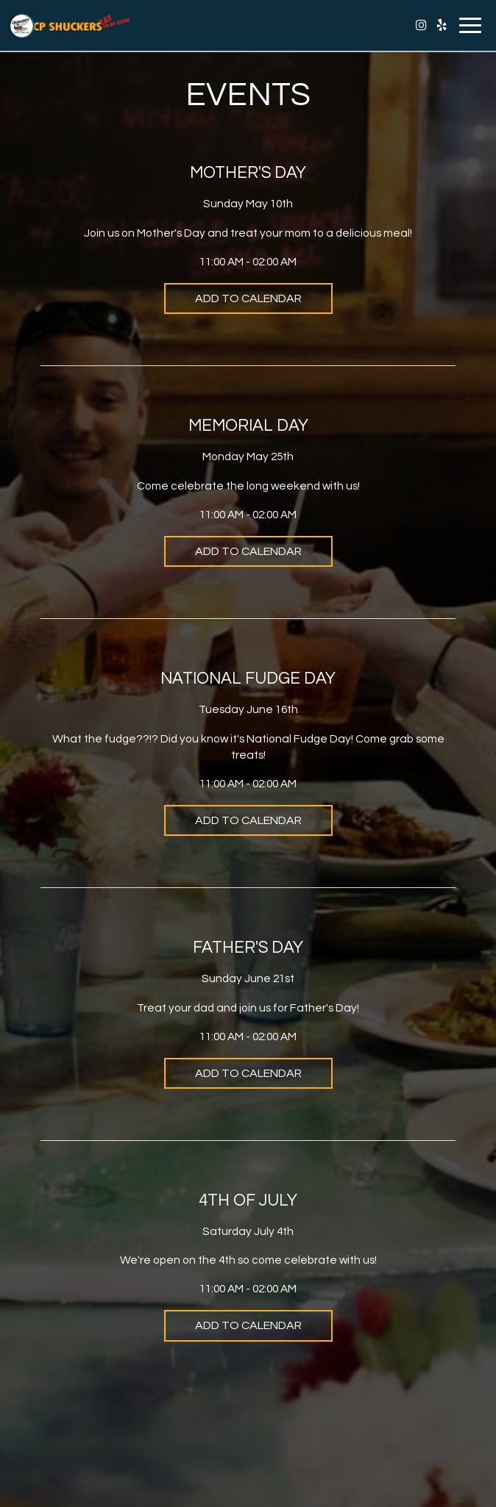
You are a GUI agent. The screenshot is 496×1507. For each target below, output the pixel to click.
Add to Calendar (248, 298)
